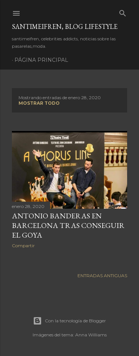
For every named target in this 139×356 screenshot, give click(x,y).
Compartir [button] (23, 245)
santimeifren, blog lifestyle (65, 26)
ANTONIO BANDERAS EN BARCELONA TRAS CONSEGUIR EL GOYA (68, 225)
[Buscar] (122, 11)
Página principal (41, 60)
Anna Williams (91, 334)
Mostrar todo (39, 103)
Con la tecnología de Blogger (69, 320)
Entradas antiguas (102, 275)
